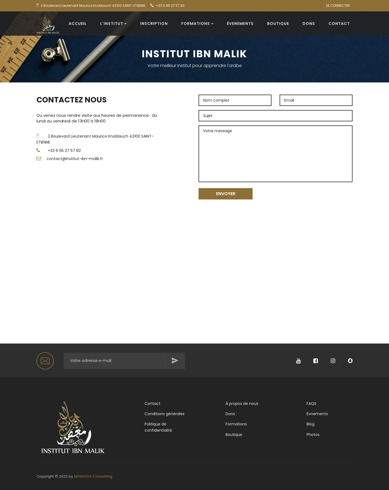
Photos (313, 434)
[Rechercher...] (124, 361)
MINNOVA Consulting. (93, 476)
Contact (339, 23)
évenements (240, 23)
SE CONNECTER (338, 5)
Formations (197, 23)
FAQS (311, 403)
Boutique (278, 23)
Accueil (78, 23)
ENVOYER (225, 194)
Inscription (154, 23)
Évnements (317, 413)
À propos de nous (242, 403)
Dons (309, 23)
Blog (310, 424)
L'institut (113, 23)
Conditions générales (165, 413)
